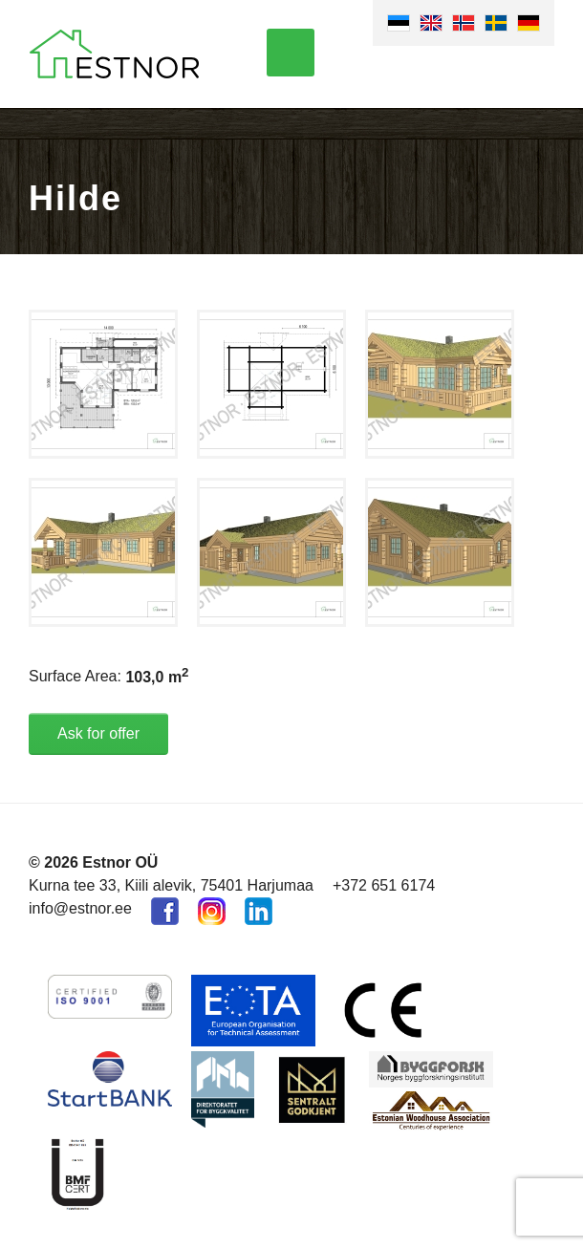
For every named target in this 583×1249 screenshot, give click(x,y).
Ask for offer (98, 733)
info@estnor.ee (80, 908)
